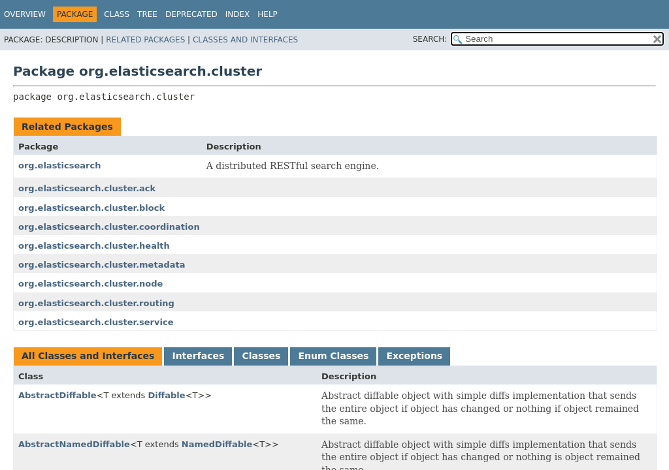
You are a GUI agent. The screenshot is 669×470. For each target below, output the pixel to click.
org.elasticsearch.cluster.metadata (101, 265)
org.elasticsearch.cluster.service (96, 322)
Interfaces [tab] (198, 356)
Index (237, 14)
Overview (25, 14)
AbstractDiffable (57, 395)
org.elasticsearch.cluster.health (94, 246)
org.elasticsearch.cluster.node (90, 284)
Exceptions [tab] (414, 356)
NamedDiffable (217, 444)
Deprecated (191, 14)
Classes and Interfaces (245, 39)
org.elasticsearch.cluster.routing (96, 303)
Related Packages (145, 39)
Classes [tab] (261, 356)
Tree (147, 14)
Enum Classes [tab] (333, 356)
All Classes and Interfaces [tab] (88, 356)
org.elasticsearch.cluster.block (91, 208)
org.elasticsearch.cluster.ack (86, 188)
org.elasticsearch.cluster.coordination (109, 227)
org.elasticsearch (59, 165)
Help (267, 14)
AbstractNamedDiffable (74, 444)
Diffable (166, 395)
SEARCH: (430, 39)
